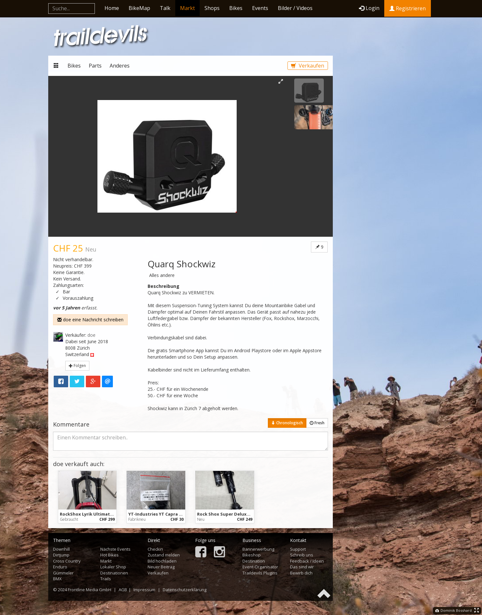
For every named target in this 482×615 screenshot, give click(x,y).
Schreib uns (301, 555)
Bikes (235, 8)
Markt (187, 8)
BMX (57, 579)
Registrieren (407, 8)
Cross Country (67, 561)
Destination (253, 561)
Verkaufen (307, 65)
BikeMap (139, 8)
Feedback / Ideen (307, 561)
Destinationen (114, 573)
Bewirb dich (301, 573)
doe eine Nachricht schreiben (90, 320)
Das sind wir (302, 567)
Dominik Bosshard (453, 610)
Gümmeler (63, 573)
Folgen (77, 365)
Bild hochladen (162, 561)
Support (298, 549)
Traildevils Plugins (259, 573)
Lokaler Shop (113, 567)
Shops (212, 8)
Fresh (317, 423)
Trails (105, 579)
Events (260, 8)
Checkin (155, 549)
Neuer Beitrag (161, 567)
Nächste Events (115, 549)
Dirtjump (61, 555)
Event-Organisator (260, 567)
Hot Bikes (109, 555)
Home (112, 8)
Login (369, 8)
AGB (123, 589)
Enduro (60, 567)
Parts (95, 65)
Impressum (144, 589)
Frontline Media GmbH (89, 589)
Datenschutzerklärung (184, 589)
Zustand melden (164, 555)
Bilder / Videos (295, 8)
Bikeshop (251, 555)
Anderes (120, 65)
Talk (165, 8)
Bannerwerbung (258, 549)
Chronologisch (287, 423)
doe (91, 335)
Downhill (61, 549)
